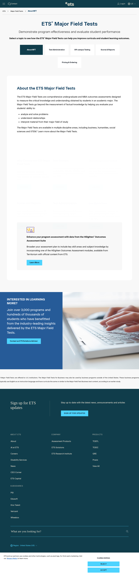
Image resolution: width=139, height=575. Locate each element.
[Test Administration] (60, 224)
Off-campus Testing (82, 50)
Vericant (14, 511)
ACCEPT (103, 571)
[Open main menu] (3, 3)
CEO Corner (16, 472)
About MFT (31, 50)
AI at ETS (15, 447)
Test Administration (57, 50)
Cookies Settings (103, 558)
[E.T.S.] (69, 4)
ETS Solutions (58, 447)
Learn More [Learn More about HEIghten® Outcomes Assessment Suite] (34, 263)
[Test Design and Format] (96, 186)
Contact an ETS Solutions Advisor (24, 341)
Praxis (95, 460)
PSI (12, 493)
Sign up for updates (74, 413)
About (13, 441)
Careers (14, 454)
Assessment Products (61, 441)
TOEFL (96, 441)
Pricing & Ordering (69, 62)
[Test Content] (60, 185)
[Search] (127, 531)
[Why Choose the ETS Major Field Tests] (24, 185)
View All (96, 466)
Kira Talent (15, 505)
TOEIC (95, 447)
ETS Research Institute (62, 454)
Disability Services (19, 460)
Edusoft (14, 499)
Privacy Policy (12, 559)
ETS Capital (16, 478)
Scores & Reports (108, 50)
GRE (95, 454)
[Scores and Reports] (24, 224)
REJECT (104, 564)
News (13, 466)
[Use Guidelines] (96, 225)
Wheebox (15, 517)
